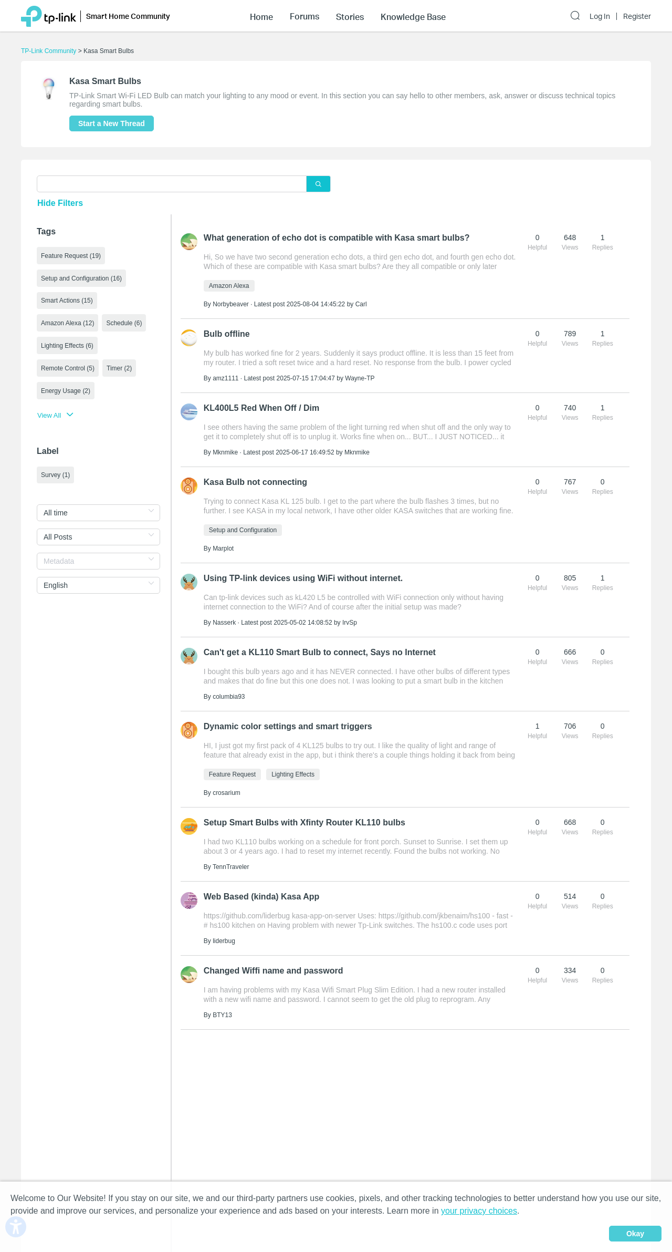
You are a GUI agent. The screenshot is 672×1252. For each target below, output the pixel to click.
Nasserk (224, 622)
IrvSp (349, 622)
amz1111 (225, 378)
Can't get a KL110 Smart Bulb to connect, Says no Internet (320, 652)
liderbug (224, 941)
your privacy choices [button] (479, 1210)
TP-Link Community (48, 51)
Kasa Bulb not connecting (255, 482)
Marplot (223, 548)
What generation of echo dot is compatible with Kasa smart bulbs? (337, 237)
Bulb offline (227, 333)
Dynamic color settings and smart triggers (288, 726)
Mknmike (225, 452)
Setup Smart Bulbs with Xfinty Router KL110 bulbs (304, 822)
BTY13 (222, 1015)
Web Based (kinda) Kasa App (262, 896)
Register (637, 16)
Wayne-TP (359, 378)
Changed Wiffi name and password (273, 970)
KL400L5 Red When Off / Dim (261, 407)
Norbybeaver (231, 304)
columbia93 (229, 696)
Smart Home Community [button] (128, 16)
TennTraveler (231, 867)
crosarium (226, 792)
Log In (600, 16)
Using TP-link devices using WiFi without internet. (303, 578)
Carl (361, 304)
